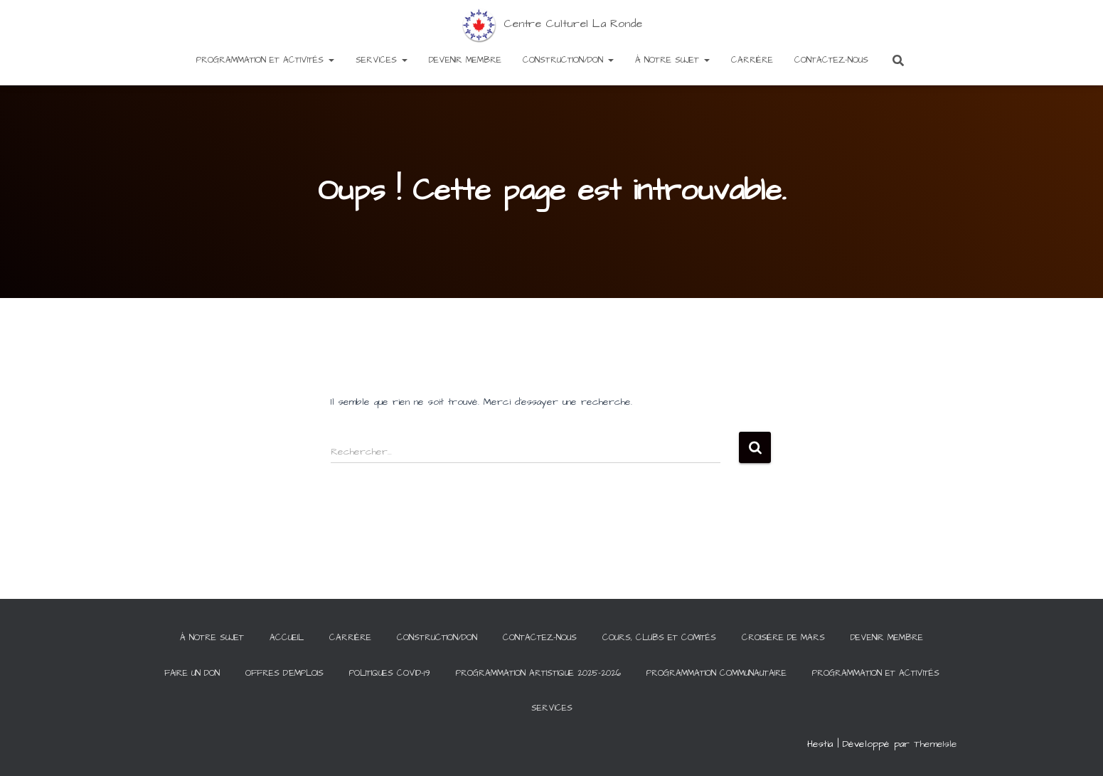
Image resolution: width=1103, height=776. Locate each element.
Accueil (287, 638)
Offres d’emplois (284, 673)
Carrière (752, 60)
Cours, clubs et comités (659, 638)
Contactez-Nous (831, 60)
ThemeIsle (935, 744)
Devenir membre (465, 60)
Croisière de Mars (783, 638)
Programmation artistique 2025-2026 (538, 673)
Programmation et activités (265, 60)
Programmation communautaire (716, 673)
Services (381, 60)
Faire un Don (192, 673)
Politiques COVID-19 (389, 673)
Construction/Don (568, 60)
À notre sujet (672, 60)
